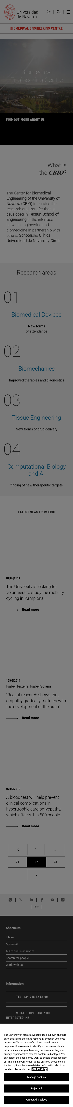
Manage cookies (36, 1077)
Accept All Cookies (36, 1099)
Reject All (36, 1088)
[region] (36, 1065)
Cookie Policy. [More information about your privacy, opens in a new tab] (39, 1069)
